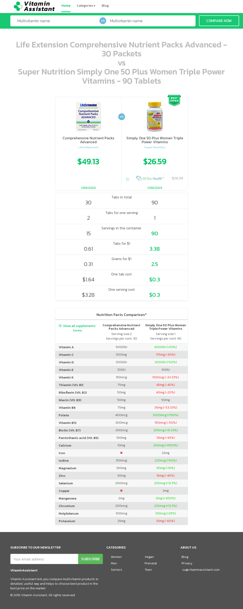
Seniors (116, 569)
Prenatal (151, 563)
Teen (148, 569)
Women (116, 556)
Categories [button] (86, 5)
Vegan (149, 556)
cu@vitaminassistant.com (201, 569)
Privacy (187, 563)
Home (65, 5)
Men (114, 563)
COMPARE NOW (219, 20)
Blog (105, 5)
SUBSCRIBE (90, 559)
